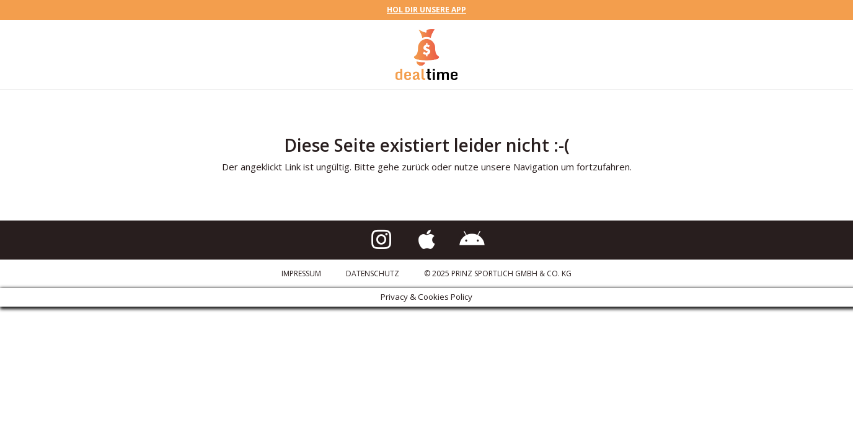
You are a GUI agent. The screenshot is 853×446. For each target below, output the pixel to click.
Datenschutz (372, 273)
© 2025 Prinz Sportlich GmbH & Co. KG (498, 273)
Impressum (301, 273)
